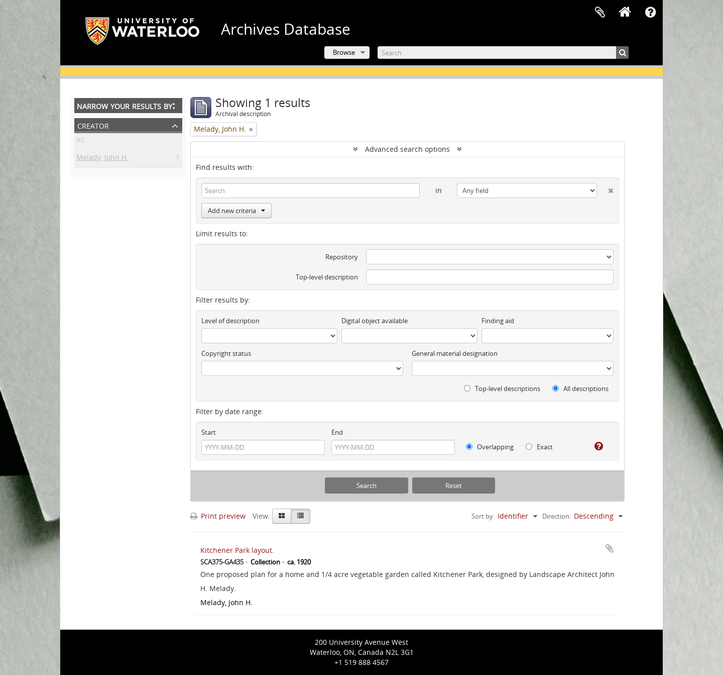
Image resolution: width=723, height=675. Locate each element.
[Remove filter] (251, 129)
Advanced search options (407, 149)
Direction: (556, 516)
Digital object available (374, 320)
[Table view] (300, 516)
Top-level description (327, 276)
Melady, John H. (102, 159)
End (337, 432)
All (80, 141)
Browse (344, 52)
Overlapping (490, 446)
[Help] (594, 446)
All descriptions (580, 388)
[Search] (503, 52)
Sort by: (483, 516)
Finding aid (497, 320)
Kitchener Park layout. (237, 550)
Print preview (218, 516)
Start (208, 432)
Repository (341, 256)
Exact (539, 446)
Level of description (230, 320)
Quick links (650, 12)
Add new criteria (236, 210)
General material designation (455, 353)
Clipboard (600, 12)
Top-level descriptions (502, 388)
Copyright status (226, 353)
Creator (93, 125)
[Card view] (281, 516)
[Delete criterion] (605, 188)
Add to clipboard (610, 548)
